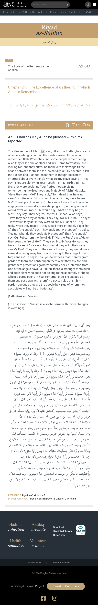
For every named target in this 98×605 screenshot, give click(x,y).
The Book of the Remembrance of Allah (54, 12)
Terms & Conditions (60, 562)
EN (77, 125)
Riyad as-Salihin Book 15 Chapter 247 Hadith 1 (53, 498)
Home (6, 12)
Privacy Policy (34, 562)
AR (88, 125)
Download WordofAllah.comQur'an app (62, 531)
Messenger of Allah (26, 151)
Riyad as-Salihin (20, 12)
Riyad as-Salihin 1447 (33, 495)
